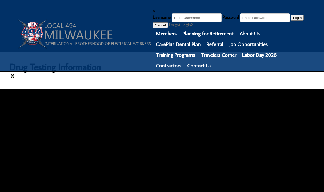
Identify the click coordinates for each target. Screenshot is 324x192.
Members (166, 33)
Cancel (160, 25)
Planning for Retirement (208, 33)
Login (297, 18)
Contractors (168, 65)
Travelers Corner (218, 54)
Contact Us (199, 65)
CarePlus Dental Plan (178, 44)
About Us (249, 33)
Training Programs (175, 54)
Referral (214, 44)
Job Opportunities (248, 44)
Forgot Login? (181, 24)
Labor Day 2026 (259, 54)
